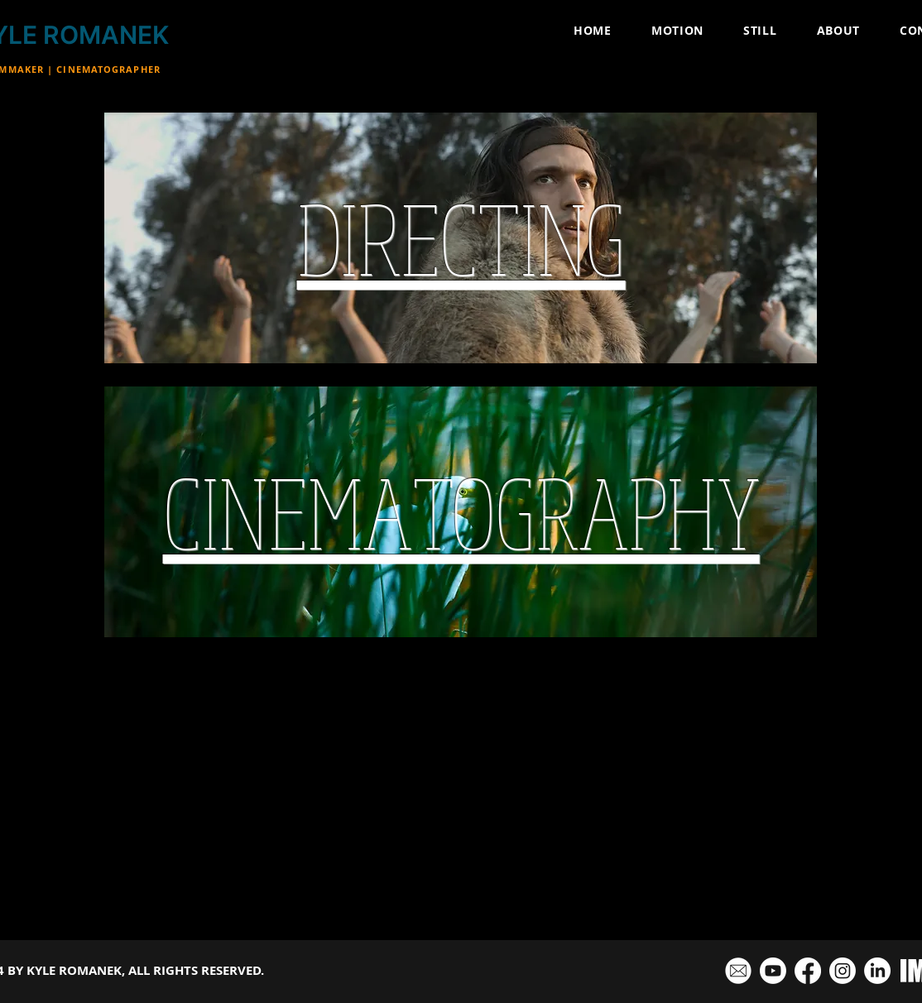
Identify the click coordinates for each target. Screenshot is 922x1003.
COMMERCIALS (435, 870)
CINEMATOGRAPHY (644, 870)
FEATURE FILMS (245, 870)
